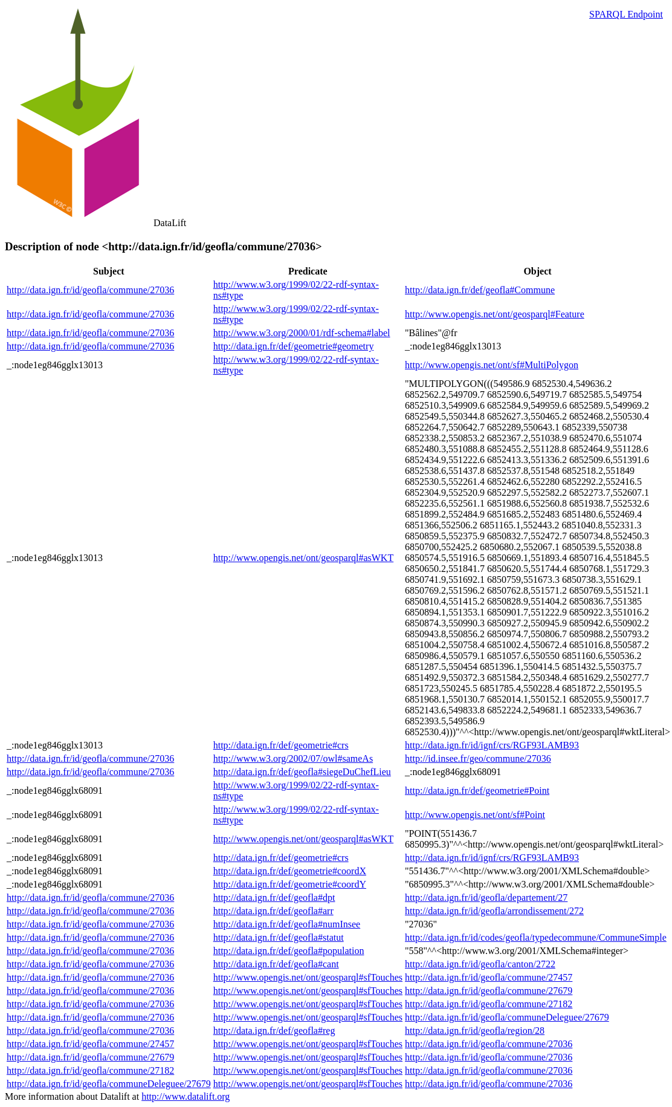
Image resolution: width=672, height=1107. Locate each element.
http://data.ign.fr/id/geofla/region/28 (474, 1030)
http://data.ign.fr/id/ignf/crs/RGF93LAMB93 (492, 745)
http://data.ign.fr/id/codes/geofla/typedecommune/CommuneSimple (536, 937)
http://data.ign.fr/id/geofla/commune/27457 (488, 977)
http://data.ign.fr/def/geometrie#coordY (289, 884)
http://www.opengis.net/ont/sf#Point (475, 815)
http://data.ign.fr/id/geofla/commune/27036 (90, 290)
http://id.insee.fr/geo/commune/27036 (478, 758)
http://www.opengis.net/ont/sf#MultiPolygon (491, 365)
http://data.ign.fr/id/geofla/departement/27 (486, 897)
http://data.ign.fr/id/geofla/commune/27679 (488, 990)
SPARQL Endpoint (626, 14)
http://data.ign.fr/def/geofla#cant (276, 964)
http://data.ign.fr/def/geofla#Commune (480, 290)
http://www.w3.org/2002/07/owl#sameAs (293, 758)
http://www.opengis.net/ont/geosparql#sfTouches (307, 977)
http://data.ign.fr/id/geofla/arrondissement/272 (494, 911)
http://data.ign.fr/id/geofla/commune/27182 (488, 1004)
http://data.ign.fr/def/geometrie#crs (281, 745)
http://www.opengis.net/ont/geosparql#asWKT (303, 558)
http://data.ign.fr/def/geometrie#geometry (293, 346)
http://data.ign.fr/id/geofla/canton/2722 (480, 964)
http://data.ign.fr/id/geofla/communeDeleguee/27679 (507, 1017)
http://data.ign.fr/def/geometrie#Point (477, 790)
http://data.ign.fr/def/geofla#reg (274, 1030)
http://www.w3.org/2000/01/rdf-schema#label (301, 333)
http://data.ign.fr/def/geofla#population (288, 951)
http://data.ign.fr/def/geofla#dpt (274, 897)
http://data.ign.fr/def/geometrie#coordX (289, 871)
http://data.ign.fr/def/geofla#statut (278, 937)
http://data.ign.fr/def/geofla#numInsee (286, 924)
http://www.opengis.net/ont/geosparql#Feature (494, 314)
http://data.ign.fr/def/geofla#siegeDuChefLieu (302, 772)
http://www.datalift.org (185, 1096)
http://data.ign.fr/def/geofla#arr (273, 911)
